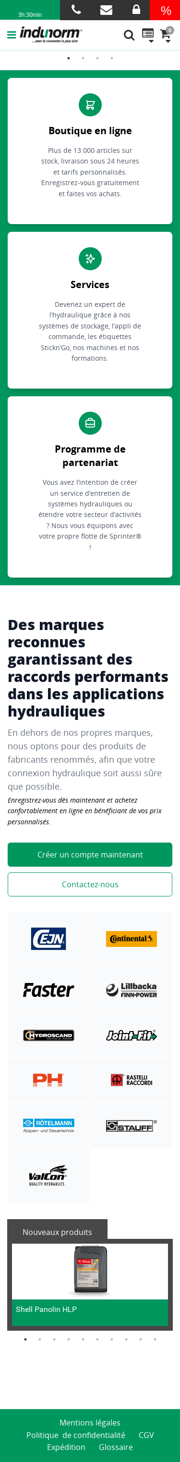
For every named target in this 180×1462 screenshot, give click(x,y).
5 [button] (83, 1339)
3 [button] (97, 58)
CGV (146, 1435)
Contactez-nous (90, 884)
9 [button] (140, 1339)
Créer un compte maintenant (90, 854)
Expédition (66, 1447)
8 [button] (126, 1339)
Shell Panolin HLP (46, 1309)
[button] (13, 34)
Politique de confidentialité (75, 1435)
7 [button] (112, 1339)
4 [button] (112, 58)
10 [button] (155, 1339)
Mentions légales (90, 1422)
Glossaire (116, 1447)
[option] (90, 1285)
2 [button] (83, 58)
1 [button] (68, 58)
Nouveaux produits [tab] (57, 1232)
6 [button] (97, 1339)
